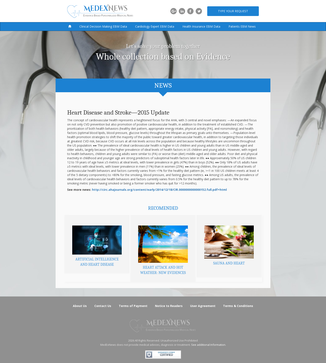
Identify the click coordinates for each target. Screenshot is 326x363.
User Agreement (202, 306)
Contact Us (102, 306)
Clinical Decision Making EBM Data (103, 26)
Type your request (233, 11)
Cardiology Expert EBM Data (154, 26)
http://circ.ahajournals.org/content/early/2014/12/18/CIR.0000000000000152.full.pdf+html (159, 190)
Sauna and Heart (229, 263)
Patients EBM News (242, 26)
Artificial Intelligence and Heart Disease (97, 262)
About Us (80, 306)
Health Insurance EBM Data (201, 26)
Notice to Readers (169, 306)
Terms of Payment (133, 306)
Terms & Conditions (238, 306)
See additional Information (208, 345)
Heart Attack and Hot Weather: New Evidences (163, 270)
